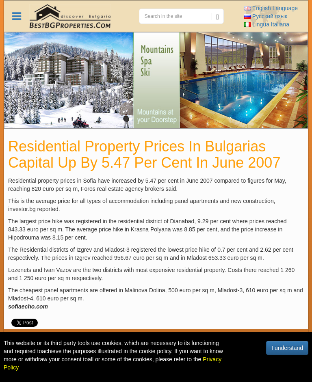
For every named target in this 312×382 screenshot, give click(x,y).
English (271, 8)
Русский (265, 16)
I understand (287, 348)
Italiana (266, 24)
